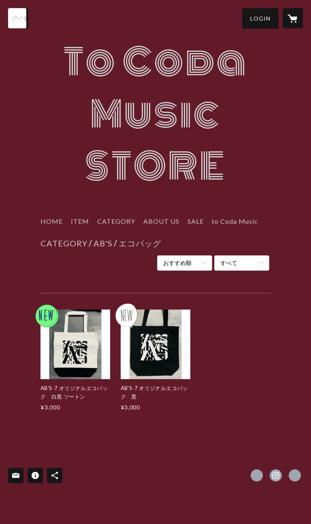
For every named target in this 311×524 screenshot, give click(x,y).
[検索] (18, 18)
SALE (195, 221)
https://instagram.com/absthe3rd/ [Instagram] (276, 475)
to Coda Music (235, 221)
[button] (260, 18)
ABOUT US (161, 221)
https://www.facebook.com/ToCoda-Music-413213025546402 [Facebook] (257, 475)
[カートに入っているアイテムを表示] (293, 18)
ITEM (80, 221)
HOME (51, 221)
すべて (228, 262)
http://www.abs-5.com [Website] (295, 475)
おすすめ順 (177, 262)
